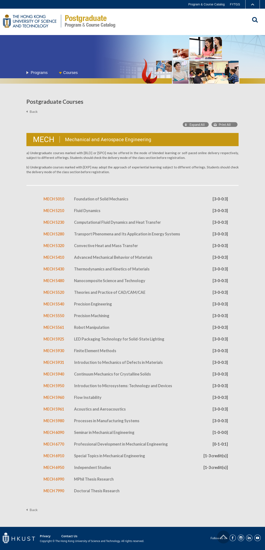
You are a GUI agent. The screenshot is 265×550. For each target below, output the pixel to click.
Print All (222, 124)
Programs (39, 72)
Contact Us (69, 536)
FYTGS (235, 4)
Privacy (45, 536)
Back (34, 111)
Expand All (195, 124)
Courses (70, 72)
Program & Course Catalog (206, 4)
